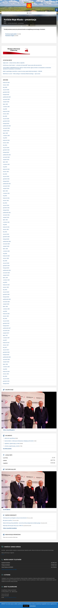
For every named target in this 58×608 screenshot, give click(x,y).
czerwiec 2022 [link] (6, 193)
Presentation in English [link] (9, 35)
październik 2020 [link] (7, 241)
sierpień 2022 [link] (6, 188)
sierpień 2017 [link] (6, 333)
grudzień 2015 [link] (6, 381)
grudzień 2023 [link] (6, 150)
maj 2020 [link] (5, 253)
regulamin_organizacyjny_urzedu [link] (12, 443)
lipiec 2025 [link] (5, 104)
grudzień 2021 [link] (6, 207)
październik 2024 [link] (7, 125)
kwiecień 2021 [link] (6, 227)
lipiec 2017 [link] (5, 335)
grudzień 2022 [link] (6, 178)
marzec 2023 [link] (6, 171)
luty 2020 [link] (5, 260)
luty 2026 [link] (5, 87)
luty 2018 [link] (5, 318)
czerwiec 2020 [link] (6, 251)
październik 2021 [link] (7, 212)
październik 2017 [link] (7, 328)
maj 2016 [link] (5, 369)
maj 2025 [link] (5, 109)
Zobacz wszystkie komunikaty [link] (10, 528)
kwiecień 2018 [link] (6, 313)
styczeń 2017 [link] (6, 349)
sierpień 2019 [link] (6, 275)
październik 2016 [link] (7, 357)
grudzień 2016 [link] (6, 352)
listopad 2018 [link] (6, 296)
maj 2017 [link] (5, 340)
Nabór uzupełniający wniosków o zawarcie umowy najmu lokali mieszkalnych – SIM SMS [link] (22, 71)
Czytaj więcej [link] (32, 606)
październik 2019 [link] (7, 270)
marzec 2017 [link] (6, 345)
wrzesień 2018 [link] (6, 301)
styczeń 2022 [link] (6, 205)
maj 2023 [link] (5, 166)
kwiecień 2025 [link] (6, 111)
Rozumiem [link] (26, 606)
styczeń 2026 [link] (6, 89)
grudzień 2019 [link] (6, 265)
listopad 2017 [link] (6, 325)
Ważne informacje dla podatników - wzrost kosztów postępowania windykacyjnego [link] (21, 523)
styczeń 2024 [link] (6, 147)
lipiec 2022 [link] (5, 191)
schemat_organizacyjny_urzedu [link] (12, 446)
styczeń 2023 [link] (6, 176)
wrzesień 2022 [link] (6, 186)
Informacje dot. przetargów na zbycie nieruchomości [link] (15, 518)
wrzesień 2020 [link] (6, 243)
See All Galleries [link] (6, 509)
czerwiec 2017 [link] (6, 337)
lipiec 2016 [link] (5, 364)
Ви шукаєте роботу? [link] (8, 520)
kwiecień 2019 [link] (6, 284)
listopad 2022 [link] (6, 181)
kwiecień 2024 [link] (6, 140)
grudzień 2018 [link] (6, 294)
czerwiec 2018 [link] (6, 309)
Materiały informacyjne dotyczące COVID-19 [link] (13, 525)
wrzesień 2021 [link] (6, 215)
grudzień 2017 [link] (6, 323)
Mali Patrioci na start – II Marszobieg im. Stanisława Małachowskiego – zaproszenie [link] (21, 73)
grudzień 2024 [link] (6, 121)
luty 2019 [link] (5, 289)
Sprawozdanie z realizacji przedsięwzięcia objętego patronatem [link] (19, 441)
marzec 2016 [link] (6, 374)
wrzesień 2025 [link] (6, 99)
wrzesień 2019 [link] (6, 272)
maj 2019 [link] (5, 282)
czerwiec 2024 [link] (6, 135)
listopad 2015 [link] (6, 383)
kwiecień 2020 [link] (6, 256)
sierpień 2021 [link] (6, 217)
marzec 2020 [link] (6, 258)
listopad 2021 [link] (6, 210)
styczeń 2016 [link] (6, 378)
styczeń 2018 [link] (6, 321)
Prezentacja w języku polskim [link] (11, 34)
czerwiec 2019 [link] (6, 280)
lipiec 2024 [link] (5, 133)
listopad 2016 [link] (6, 354)
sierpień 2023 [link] (6, 159)
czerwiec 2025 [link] (6, 106)
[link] (29, 6)
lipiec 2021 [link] (5, 219)
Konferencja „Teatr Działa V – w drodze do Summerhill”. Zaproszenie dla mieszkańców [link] (22, 65)
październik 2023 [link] (7, 154)
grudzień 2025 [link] (6, 92)
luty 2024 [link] (5, 145)
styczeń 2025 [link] (6, 118)
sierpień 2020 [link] (6, 246)
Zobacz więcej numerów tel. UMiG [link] (9, 569)
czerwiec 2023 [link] (6, 164)
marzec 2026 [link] (6, 85)
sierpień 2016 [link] (6, 361)
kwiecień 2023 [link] (6, 169)
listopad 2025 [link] (6, 94)
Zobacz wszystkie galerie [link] (9, 430)
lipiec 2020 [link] (5, 248)
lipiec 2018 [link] (5, 306)
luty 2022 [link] (5, 203)
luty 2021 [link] (5, 231)
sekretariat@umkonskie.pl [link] (10, 597)
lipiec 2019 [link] (5, 277)
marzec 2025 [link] (6, 113)
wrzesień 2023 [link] (6, 157)
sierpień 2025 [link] (6, 101)
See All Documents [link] (7, 448)
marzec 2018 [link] (6, 316)
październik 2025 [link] (7, 97)
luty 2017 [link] (5, 347)
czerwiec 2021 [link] (6, 222)
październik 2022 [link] (7, 183)
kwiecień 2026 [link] (6, 82)
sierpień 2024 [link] (6, 130)
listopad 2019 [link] (6, 268)
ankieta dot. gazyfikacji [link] (10, 438)
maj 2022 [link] (5, 195)
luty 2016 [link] (5, 376)
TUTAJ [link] (3, 554)
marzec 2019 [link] (6, 287)
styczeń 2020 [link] (6, 263)
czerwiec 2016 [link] (6, 366)
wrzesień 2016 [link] (6, 359)
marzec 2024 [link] (6, 142)
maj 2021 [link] (5, 224)
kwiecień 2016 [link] (6, 371)
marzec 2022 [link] (6, 200)
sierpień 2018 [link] (6, 304)
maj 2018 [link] (5, 311)
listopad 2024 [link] (6, 123)
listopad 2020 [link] (6, 239)
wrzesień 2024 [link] (6, 128)
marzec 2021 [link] (6, 229)
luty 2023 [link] (5, 174)
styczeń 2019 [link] (6, 292)
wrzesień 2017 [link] (6, 330)
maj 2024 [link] (5, 138)
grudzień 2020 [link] (6, 236)
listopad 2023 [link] (6, 152)
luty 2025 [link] (5, 116)
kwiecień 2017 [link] (6, 342)
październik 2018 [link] (7, 299)
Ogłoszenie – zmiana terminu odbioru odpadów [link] (13, 62)
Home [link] (5, 23)
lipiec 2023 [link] (5, 162)
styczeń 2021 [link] (6, 234)
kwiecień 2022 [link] (6, 198)
